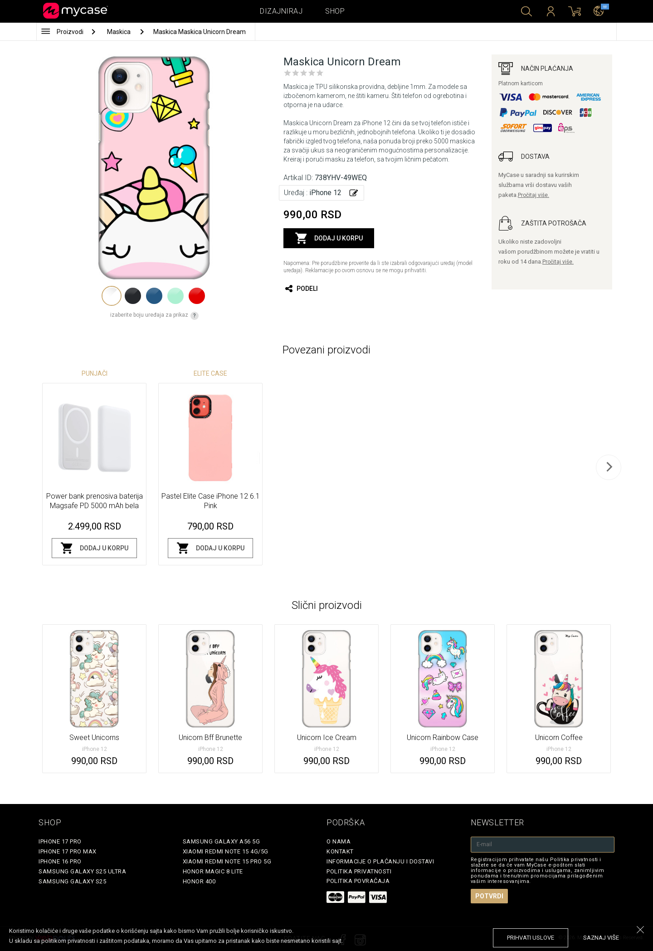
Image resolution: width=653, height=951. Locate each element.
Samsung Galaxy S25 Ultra (82, 871)
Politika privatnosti (358, 871)
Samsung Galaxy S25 (72, 881)
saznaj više (601, 937)
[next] (608, 467)
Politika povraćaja (358, 880)
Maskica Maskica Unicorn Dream (199, 31)
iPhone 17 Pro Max (68, 851)
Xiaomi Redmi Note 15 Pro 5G (227, 861)
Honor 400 (199, 881)
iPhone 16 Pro (60, 861)
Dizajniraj (281, 11)
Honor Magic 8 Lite (213, 871)
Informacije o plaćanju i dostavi (380, 861)
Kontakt (340, 851)
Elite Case (210, 373)
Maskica (119, 31)
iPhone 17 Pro (60, 841)
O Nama (338, 841)
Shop (335, 11)
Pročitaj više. (533, 195)
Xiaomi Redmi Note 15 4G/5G (225, 851)
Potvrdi (489, 896)
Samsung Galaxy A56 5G (221, 841)
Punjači (94, 373)
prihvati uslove (530, 937)
